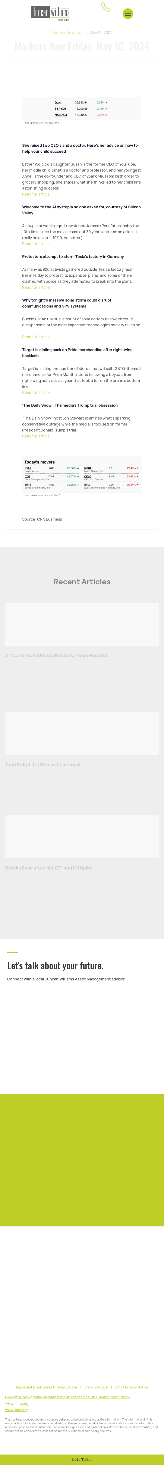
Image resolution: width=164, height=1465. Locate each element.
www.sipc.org (16, 1410)
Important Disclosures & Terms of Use (46, 1387)
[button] (128, 13)
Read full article (36, 194)
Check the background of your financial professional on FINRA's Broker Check (67, 1397)
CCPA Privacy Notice (131, 1387)
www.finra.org (16, 1403)
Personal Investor (67, 32)
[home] (50, 13)
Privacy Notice (96, 1387)
